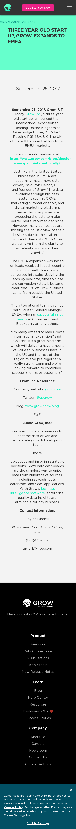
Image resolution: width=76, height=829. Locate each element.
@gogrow (44, 398)
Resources (38, 704)
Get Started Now (38, 7)
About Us (38, 737)
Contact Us (38, 757)
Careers (38, 744)
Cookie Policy (13, 809)
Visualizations (38, 658)
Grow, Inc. (33, 114)
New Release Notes (38, 672)
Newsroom (38, 750)
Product (38, 636)
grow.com (53, 389)
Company (38, 728)
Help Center (38, 697)
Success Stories (38, 718)
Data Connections (38, 651)
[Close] (71, 791)
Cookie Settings (38, 764)
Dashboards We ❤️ (38, 711)
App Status (38, 665)
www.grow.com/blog (42, 406)
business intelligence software (32, 491)
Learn (38, 682)
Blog (38, 691)
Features (38, 644)
